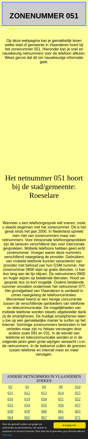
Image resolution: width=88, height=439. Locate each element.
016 (10, 399)
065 (27, 417)
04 (44, 387)
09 (61, 387)
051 (61, 399)
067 (44, 417)
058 (10, 411)
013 (44, 393)
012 (27, 393)
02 (10, 387)
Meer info (7, 435)
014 (61, 393)
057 (77, 405)
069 (61, 417)
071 (77, 417)
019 (27, 399)
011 (10, 393)
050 (44, 399)
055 (44, 405)
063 (77, 411)
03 (27, 387)
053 (10, 405)
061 (61, 411)
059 (27, 411)
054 (27, 405)
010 (77, 387)
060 (44, 411)
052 (77, 399)
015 (77, 393)
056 (61, 405)
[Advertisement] (44, 121)
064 (10, 417)
